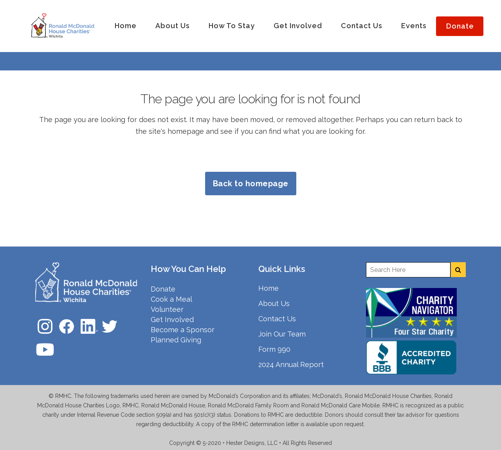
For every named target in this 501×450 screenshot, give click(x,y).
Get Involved (172, 319)
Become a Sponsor (182, 330)
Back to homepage (250, 183)
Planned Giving (176, 340)
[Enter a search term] (408, 269)
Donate (163, 289)
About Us (274, 303)
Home (268, 288)
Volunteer (167, 309)
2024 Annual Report (291, 364)
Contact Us (277, 319)
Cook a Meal (171, 299)
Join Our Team (282, 334)
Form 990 (274, 349)
